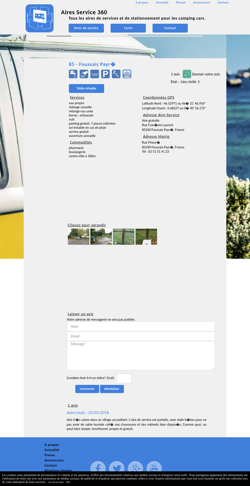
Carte (128, 28)
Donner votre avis (206, 74)
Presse (181, 2)
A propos (142, 2)
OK (68, 482)
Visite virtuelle (86, 88)
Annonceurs (201, 2)
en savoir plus (56, 482)
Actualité (162, 2)
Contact (223, 2)
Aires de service (86, 28)
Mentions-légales (59, 471)
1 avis (175, 74)
